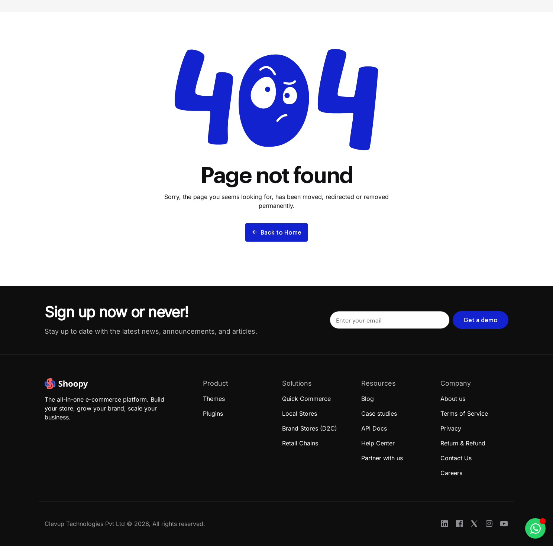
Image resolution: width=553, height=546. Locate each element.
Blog (367, 398)
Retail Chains (300, 443)
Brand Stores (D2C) (309, 428)
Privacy (450, 428)
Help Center (378, 443)
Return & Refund (462, 443)
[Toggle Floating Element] (535, 528)
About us (452, 398)
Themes (214, 398)
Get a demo (480, 319)
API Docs (374, 428)
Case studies (379, 413)
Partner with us (382, 458)
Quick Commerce (306, 398)
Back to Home (276, 232)
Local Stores (299, 413)
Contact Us (456, 458)
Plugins (213, 413)
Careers (451, 473)
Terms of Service (464, 413)
